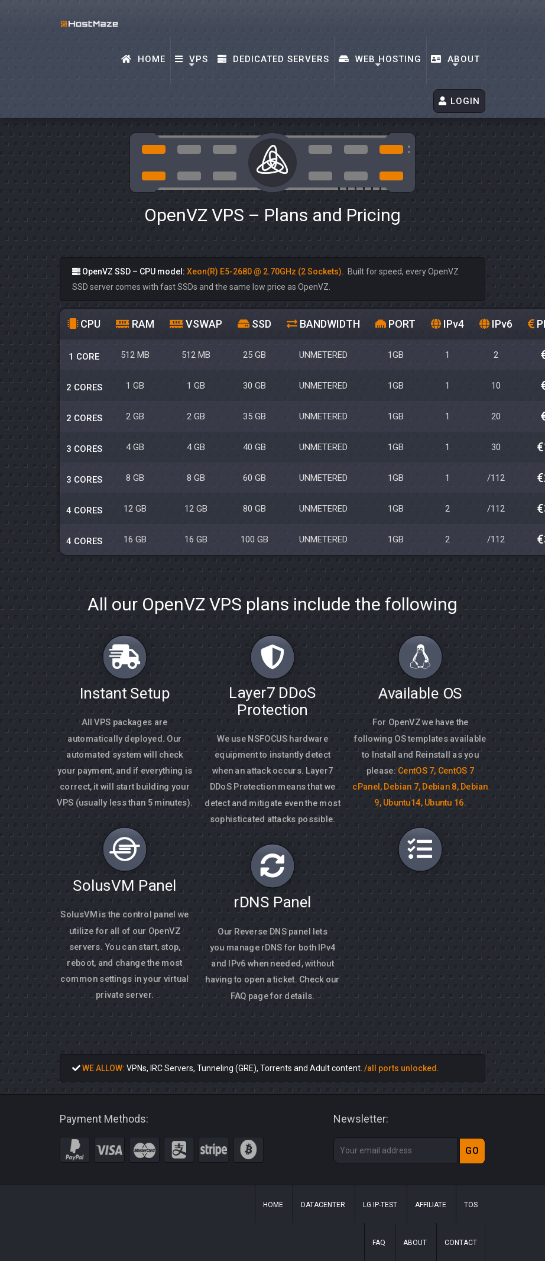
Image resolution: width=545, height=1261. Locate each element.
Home (143, 59)
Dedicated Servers (273, 59)
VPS (191, 59)
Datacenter (323, 1205)
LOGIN (459, 101)
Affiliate (430, 1205)
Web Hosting (380, 59)
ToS (471, 1205)
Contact (461, 1243)
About (455, 59)
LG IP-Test (380, 1205)
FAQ (378, 1243)
